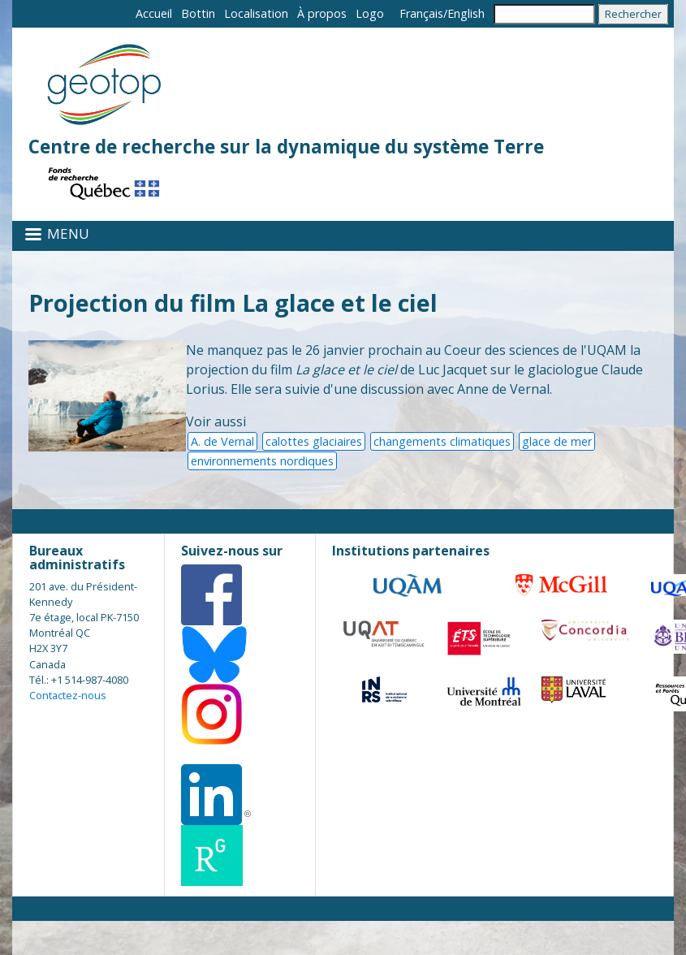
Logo (370, 13)
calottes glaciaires (313, 441)
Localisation (256, 13)
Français (421, 13)
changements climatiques (442, 441)
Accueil (154, 13)
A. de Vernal (222, 441)
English (466, 13)
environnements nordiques (262, 461)
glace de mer (557, 441)
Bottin (198, 13)
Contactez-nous (67, 695)
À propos (322, 13)
